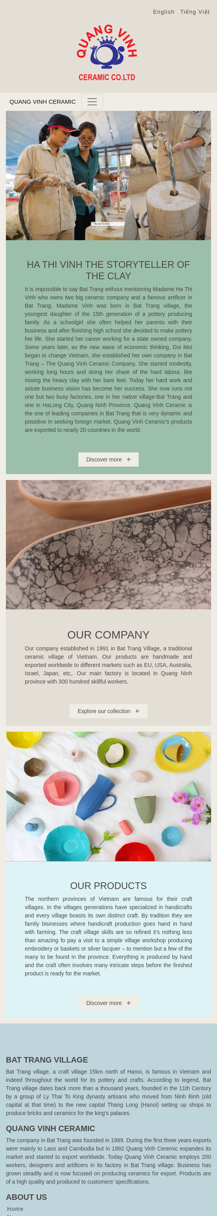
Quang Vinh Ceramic (42, 101)
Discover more (108, 459)
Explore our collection (108, 711)
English (164, 12)
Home (15, 1209)
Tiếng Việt (195, 12)
